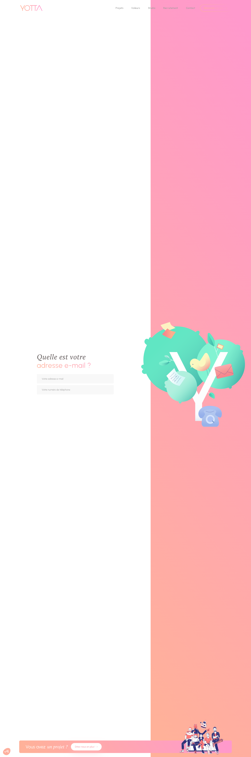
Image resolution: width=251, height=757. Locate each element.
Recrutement (170, 7)
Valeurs (135, 7)
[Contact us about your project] (125, 746)
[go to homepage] (31, 8)
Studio (151, 7)
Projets (119, 7)
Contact (190, 7)
